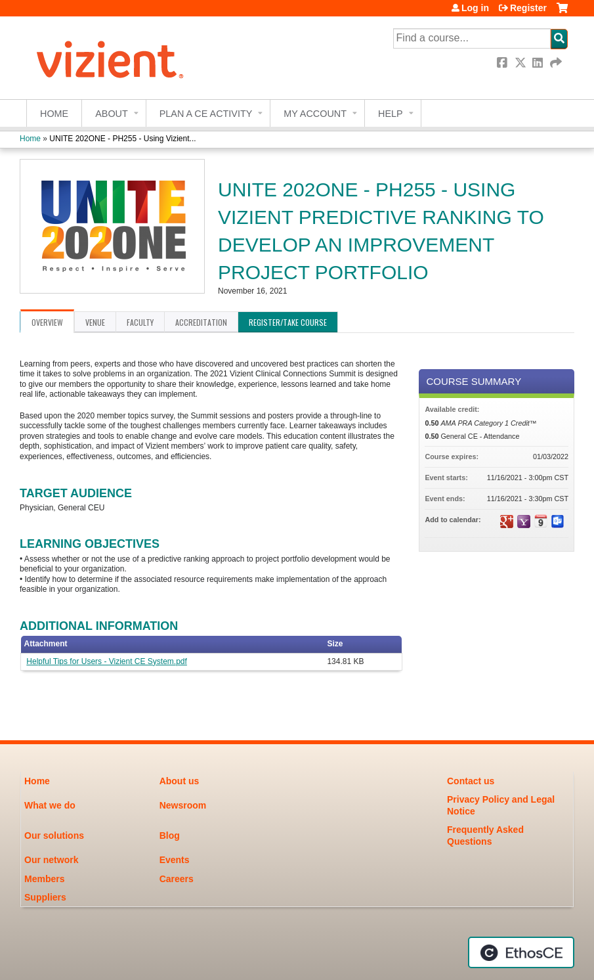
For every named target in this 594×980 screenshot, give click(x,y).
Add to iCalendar (540, 520)
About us (179, 781)
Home (54, 113)
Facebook (503, 62)
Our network (51, 860)
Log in (475, 7)
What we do (49, 805)
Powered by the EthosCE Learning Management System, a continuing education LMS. (521, 952)
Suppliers (45, 897)
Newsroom (183, 805)
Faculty (140, 322)
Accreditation (201, 322)
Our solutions (54, 835)
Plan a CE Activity (206, 113)
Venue (95, 322)
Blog (169, 835)
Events (174, 860)
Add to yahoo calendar (523, 521)
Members (44, 879)
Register (528, 7)
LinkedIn (538, 62)
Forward (556, 62)
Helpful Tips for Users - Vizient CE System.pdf (106, 661)
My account (315, 113)
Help (390, 113)
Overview (47, 322)
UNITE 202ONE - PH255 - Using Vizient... (122, 138)
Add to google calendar (506, 521)
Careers (176, 879)
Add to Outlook (557, 521)
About (111, 113)
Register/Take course (288, 322)
